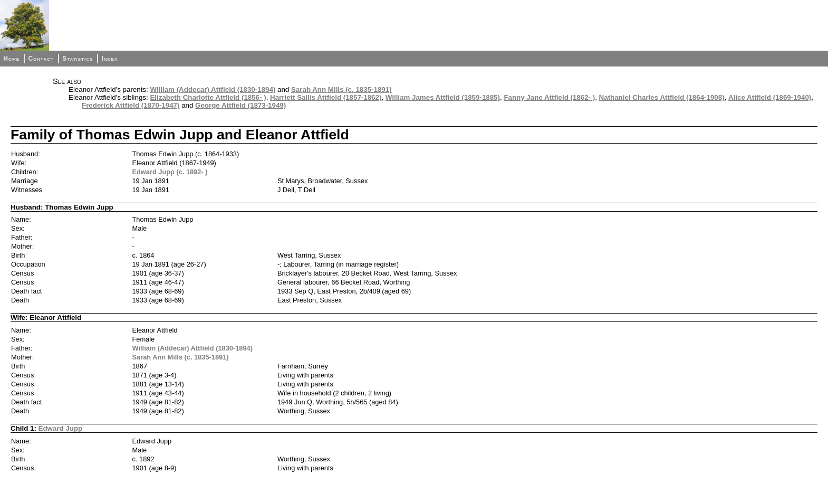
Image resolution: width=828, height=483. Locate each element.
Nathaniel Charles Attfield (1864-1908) (662, 97)
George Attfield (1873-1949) (240, 105)
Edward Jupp (60, 428)
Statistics (77, 58)
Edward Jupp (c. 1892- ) (170, 172)
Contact (40, 58)
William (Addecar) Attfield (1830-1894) (212, 89)
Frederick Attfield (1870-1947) (130, 105)
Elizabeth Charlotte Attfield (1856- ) (208, 97)
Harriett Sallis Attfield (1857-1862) (325, 97)
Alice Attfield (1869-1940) (769, 97)
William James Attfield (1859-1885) (443, 97)
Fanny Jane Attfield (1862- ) (549, 97)
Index (110, 58)
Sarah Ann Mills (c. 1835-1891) (341, 89)
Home (11, 58)
